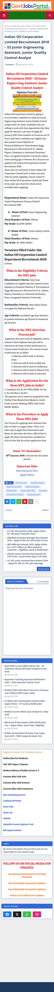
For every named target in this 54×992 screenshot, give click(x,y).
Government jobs (28, 490)
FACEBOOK (14, 874)
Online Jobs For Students (15, 758)
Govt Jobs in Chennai (15, 494)
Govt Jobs (43, 490)
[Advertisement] (27, 953)
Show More (43, 569)
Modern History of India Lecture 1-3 (21, 770)
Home (7, 26)
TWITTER (40, 874)
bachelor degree (37, 483)
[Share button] (36, 501)
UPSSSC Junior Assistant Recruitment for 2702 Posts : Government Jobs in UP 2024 (27, 555)
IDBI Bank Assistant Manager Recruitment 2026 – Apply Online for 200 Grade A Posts (27, 539)
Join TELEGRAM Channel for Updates (27, 883)
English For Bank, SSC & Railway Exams (22, 752)
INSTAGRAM (27, 874)
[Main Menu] (4, 15)
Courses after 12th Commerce (18, 788)
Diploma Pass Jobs (14, 487)
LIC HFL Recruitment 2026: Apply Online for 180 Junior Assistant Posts (26, 532)
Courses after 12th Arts (14, 776)
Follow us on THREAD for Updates (27, 895)
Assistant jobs (21, 483)
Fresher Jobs (12, 490)
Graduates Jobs (18, 26)
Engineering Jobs (32, 487)
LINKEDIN (27, 877)
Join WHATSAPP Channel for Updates (27, 889)
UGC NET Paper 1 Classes (15, 764)
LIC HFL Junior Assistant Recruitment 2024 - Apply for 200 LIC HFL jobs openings (27, 562)
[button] (50, 15)
